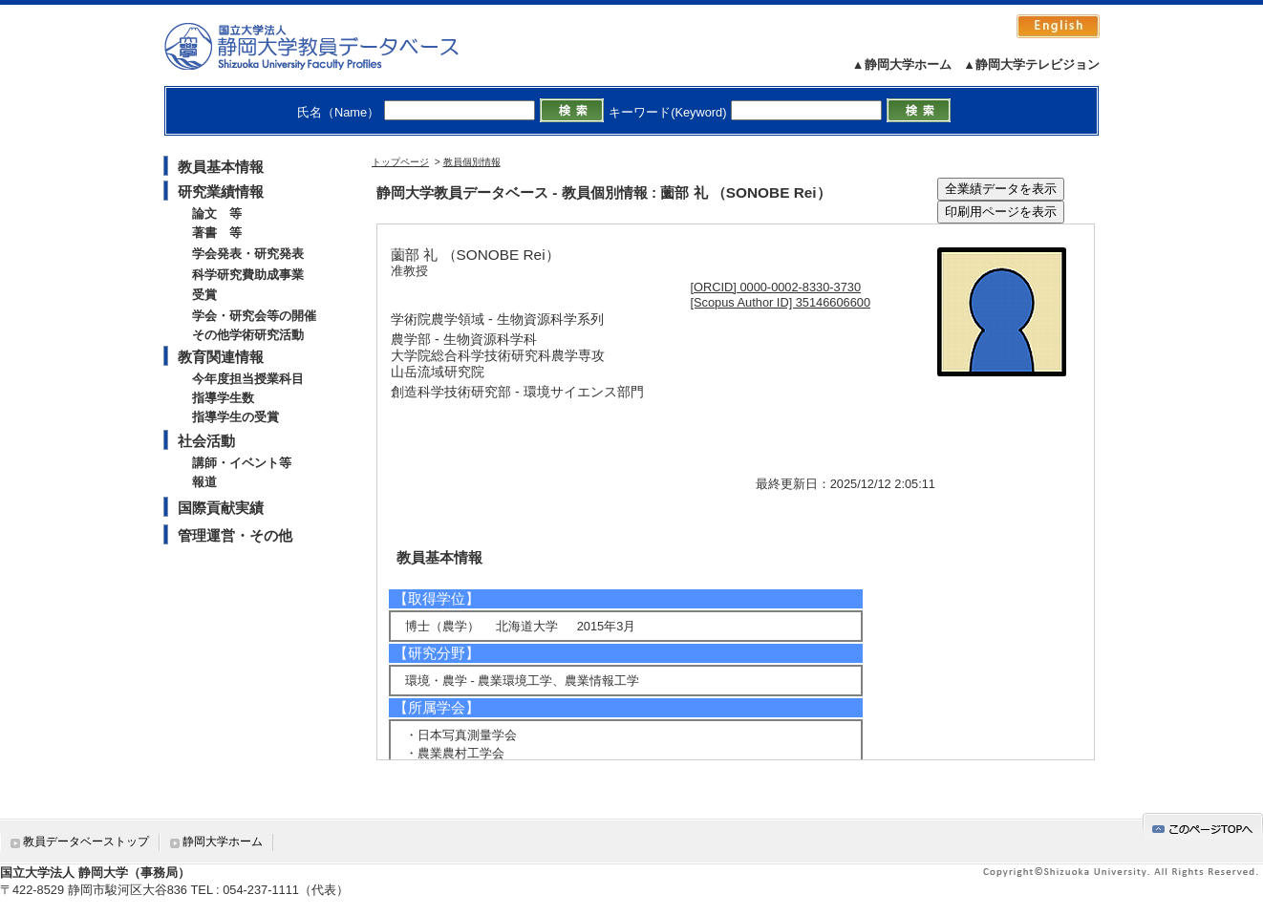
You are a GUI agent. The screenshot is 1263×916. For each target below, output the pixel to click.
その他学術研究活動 (248, 335)
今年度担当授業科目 (248, 379)
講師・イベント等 (241, 463)
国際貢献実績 (221, 508)
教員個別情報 (472, 162)
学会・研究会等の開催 (254, 316)
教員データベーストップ (86, 841)
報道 (204, 482)
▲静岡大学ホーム (902, 64)
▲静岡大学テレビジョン (1031, 64)
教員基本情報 (221, 167)
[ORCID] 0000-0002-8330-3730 (776, 287)
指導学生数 (223, 398)
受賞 (204, 295)
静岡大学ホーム (222, 841)
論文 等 (217, 213)
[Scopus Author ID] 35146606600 (781, 302)
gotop (1203, 826)
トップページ (400, 162)
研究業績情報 (221, 191)
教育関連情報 (221, 357)
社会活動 (206, 441)
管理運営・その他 (235, 535)
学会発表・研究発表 (248, 253)
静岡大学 (331, 46)
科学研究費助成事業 (248, 274)
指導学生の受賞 (235, 417)
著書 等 (217, 232)
